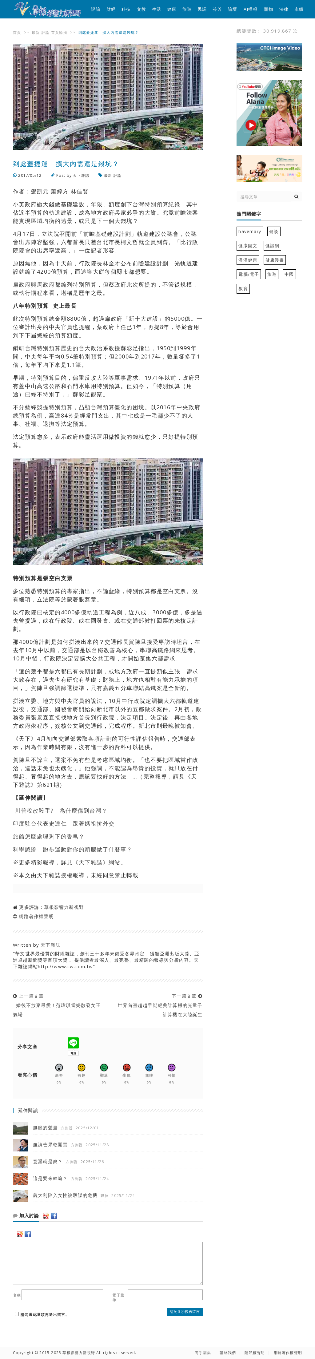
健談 (273, 231)
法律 (284, 9)
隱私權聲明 (255, 1352)
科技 (126, 9)
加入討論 (26, 1215)
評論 (95, 9)
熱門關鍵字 (249, 214)
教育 (243, 288)
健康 (171, 9)
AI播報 (251, 9)
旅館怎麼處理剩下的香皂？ (49, 836)
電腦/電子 (248, 274)
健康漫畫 (274, 260)
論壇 (232, 9)
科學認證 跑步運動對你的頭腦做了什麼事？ (73, 849)
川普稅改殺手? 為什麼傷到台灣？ (61, 810)
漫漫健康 (247, 260)
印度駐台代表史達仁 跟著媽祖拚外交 (63, 823)
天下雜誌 (81, 175)
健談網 (272, 245)
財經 (111, 9)
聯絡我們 (228, 1352)
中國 (289, 274)
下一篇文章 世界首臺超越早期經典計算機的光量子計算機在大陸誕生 (159, 1005)
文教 (141, 9)
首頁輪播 (59, 32)
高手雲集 (203, 1352)
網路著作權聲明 (36, 916)
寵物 (268, 9)
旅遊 (187, 9)
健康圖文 (247, 245)
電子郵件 (118, 1298)
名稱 (17, 1295)
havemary (249, 231)
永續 (299, 9)
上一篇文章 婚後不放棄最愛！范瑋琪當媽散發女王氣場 (57, 1005)
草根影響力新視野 (64, 907)
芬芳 (217, 9)
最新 (36, 32)
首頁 (17, 32)
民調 (202, 9)
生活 (156, 9)
